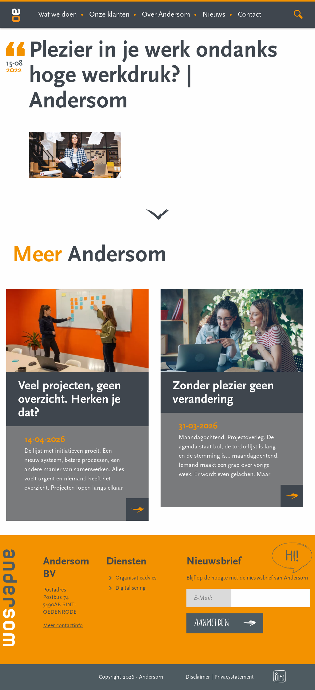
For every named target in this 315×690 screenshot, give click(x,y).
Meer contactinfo (63, 625)
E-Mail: (203, 598)
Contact (249, 14)
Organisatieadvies (136, 578)
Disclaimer (197, 677)
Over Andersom (166, 14)
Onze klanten (109, 14)
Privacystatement (234, 677)
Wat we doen (57, 14)
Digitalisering (130, 588)
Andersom (151, 677)
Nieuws (213, 14)
